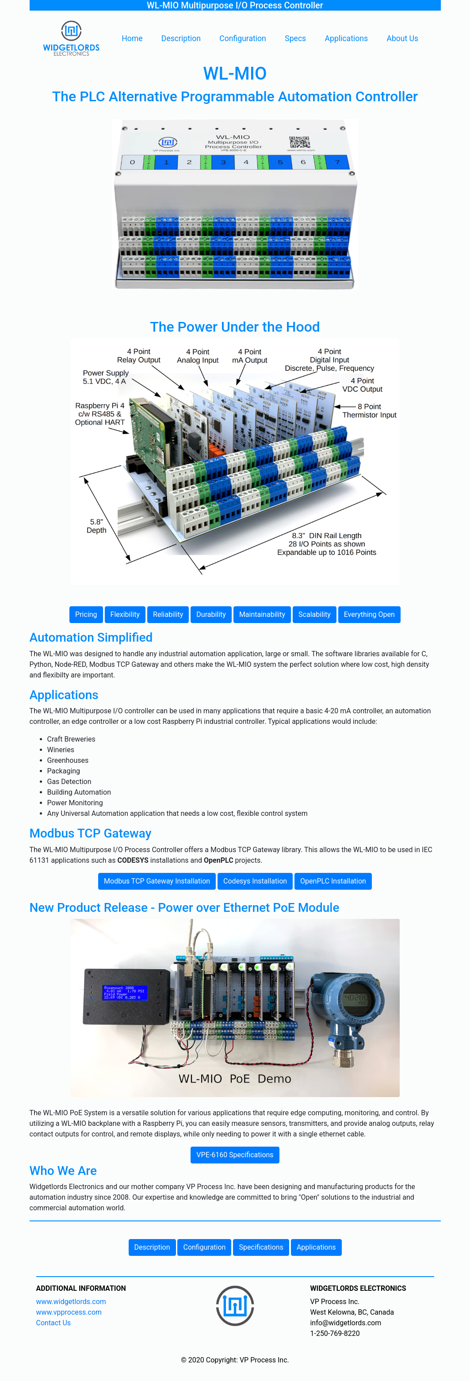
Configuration (242, 38)
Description (181, 38)
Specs (295, 38)
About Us (402, 38)
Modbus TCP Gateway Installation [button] (157, 881)
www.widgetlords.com (71, 1301)
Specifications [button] (261, 1247)
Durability (211, 614)
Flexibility (125, 614)
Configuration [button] (204, 1247)
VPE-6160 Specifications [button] (234, 1155)
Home (132, 38)
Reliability (168, 614)
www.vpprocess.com (69, 1312)
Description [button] (152, 1247)
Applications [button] (316, 1247)
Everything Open (369, 614)
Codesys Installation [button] (255, 881)
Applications (346, 38)
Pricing (86, 614)
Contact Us (53, 1323)
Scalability (314, 614)
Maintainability (262, 614)
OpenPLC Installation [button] (333, 881)
